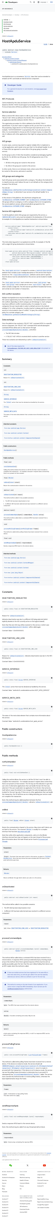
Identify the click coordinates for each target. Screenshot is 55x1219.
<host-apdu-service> (12, 270)
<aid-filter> (37, 284)
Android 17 (5, 1199)
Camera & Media (24, 1183)
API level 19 (10, 36)
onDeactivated (9, 494)
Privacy (22, 1186)
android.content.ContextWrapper (17, 60)
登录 (51, 2)
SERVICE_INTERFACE (10, 399)
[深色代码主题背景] (52, 224)
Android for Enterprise (8, 1177)
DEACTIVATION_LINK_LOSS (12, 387)
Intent (9, 402)
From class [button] (15, 428)
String (6, 394)
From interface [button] (22, 438)
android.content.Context (12, 58)
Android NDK (23, 1212)
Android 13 (5, 1210)
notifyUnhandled (9, 466)
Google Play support (43, 1204)
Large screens (41, 1174)
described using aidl (24, 832)
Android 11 (5, 1216)
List (21, 529)
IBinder (11, 478)
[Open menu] (3, 2)
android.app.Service (15, 62)
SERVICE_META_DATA (9, 217)
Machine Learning (25, 1177)
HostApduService (9, 450)
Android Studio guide (26, 1201)
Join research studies (43, 1207)
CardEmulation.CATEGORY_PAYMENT (14, 200)
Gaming (22, 1174)
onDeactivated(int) (39, 340)
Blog (3, 1189)
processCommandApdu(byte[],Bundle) (15, 330)
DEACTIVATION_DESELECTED (12, 374)
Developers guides (25, 1203)
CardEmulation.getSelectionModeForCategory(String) (21, 314)
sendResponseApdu (10, 543)
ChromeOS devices (42, 1180)
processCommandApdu (11, 514)
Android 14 (5, 1207)
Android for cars (42, 1183)
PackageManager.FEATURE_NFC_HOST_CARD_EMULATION (23, 348)
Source (4, 1183)
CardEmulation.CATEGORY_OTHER (40, 200)
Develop (17, 15)
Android (4, 1174)
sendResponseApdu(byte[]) (15, 988)
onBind (6, 482)
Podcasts (4, 1191)
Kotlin (45, 44)
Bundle (35, 514)
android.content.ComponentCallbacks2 (27, 438)
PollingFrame (27, 529)
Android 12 (5, 1213)
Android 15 (5, 1204)
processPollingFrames (11, 529)
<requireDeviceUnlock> (21, 275)
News (3, 1186)
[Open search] (31, 2)
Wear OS (39, 1177)
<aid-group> (42, 282)
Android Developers (7, 15)
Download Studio (24, 1209)
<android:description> (44, 270)
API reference (7, 9)
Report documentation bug (45, 1202)
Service (14, 52)
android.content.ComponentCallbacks (26, 582)
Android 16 (5, 1202)
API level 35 (10, 1048)
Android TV (40, 1186)
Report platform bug (43, 1199)
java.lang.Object (6, 57)
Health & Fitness (24, 1180)
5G (21, 1189)
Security (4, 1180)
